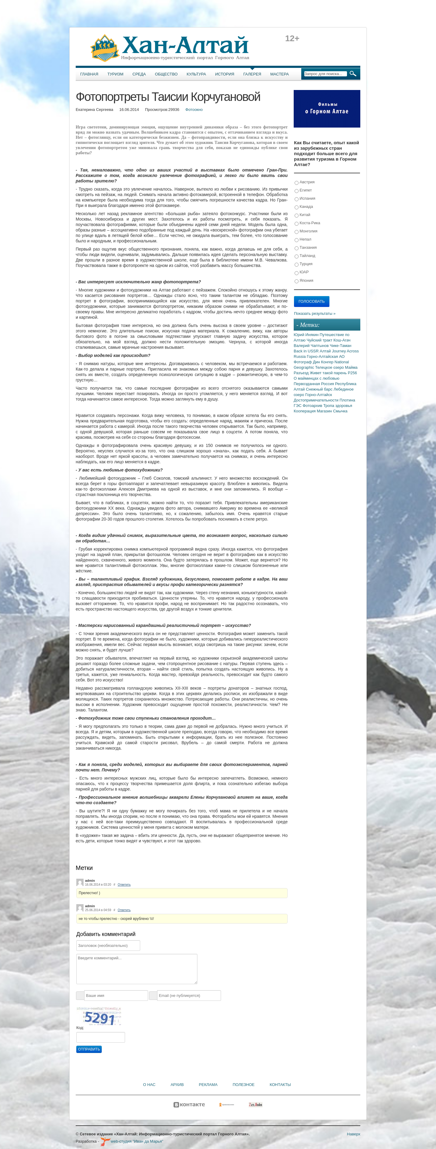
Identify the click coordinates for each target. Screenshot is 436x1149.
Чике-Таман (340, 345)
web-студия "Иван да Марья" (131, 1141)
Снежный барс (319, 389)
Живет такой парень (329, 373)
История (224, 74)
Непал (303, 239)
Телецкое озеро (330, 367)
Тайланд (305, 255)
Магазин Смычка (332, 411)
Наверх (353, 1134)
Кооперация (305, 411)
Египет (303, 190)
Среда (139, 74)
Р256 (352, 373)
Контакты (280, 1084)
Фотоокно (194, 109)
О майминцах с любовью (316, 378)
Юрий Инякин (307, 334)
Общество (166, 74)
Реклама (208, 1084)
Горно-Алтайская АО (326, 356)
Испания (305, 198)
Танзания (306, 247)
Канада (304, 206)
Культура (196, 74)
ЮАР (302, 272)
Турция (303, 264)
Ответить (124, 884)
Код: (80, 1027)
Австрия (305, 182)
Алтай (326, 351)
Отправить (89, 1049)
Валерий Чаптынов (312, 345)
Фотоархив (312, 405)
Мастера (279, 74)
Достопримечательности (316, 400)
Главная (89, 74)
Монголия (306, 231)
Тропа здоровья (337, 405)
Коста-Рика (307, 223)
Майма (351, 367)
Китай (302, 215)
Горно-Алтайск (318, 394)
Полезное (243, 1084)
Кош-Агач (341, 340)
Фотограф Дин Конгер (314, 362)
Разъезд (302, 373)
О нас (149, 1084)
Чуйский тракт (320, 340)
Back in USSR (307, 351)
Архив (176, 1084)
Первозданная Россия (314, 383)
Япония (304, 280)
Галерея (252, 74)
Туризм (115, 74)
